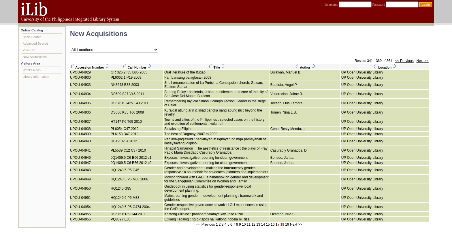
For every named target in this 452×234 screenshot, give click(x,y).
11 (249, 224)
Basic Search (32, 37)
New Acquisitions (35, 56)
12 (253, 224)
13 (258, 224)
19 (287, 224)
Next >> (423, 61)
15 (268, 224)
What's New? (32, 70)
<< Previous (404, 61)
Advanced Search (35, 43)
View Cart (29, 50)
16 (272, 224)
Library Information (36, 76)
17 (277, 224)
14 (263, 224)
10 (244, 224)
